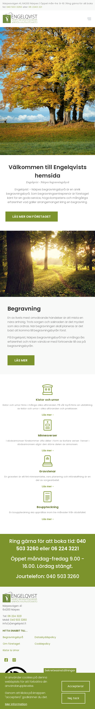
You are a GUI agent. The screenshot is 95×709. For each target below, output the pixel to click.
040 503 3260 (14, 7)
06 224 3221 (65, 548)
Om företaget (11, 643)
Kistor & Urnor (11, 650)
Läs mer (21, 360)
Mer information (16, 704)
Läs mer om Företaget (31, 216)
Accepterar (76, 686)
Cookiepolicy (42, 643)
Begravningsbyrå (13, 637)
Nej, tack (73, 698)
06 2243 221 (35, 7)
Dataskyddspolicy (45, 637)
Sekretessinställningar (60, 670)
